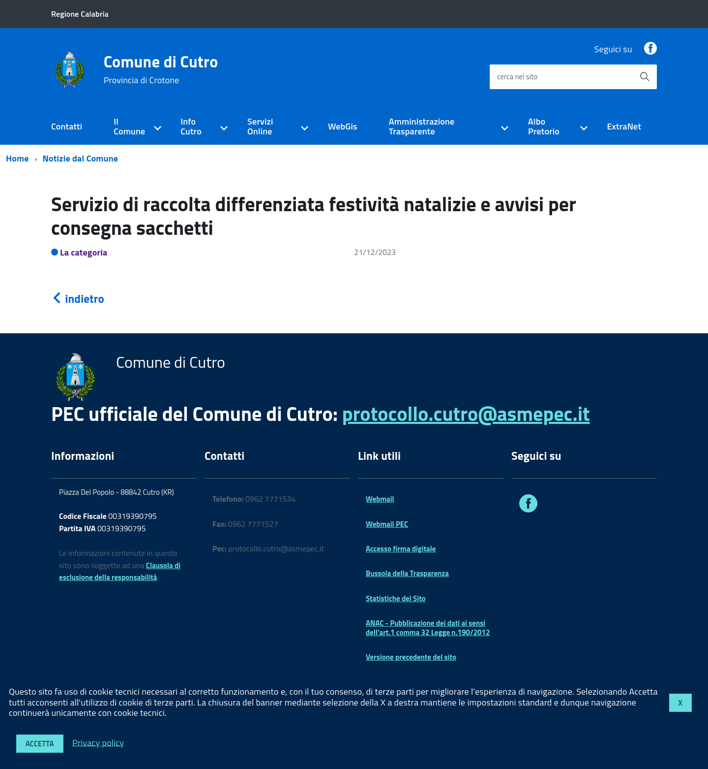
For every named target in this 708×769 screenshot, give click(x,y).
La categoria (84, 252)
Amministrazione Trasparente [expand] (422, 126)
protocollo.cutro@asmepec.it (466, 414)
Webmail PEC (387, 524)
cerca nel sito (517, 76)
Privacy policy (98, 742)
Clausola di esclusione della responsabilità (119, 571)
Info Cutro (191, 126)
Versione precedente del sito (411, 657)
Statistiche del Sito (396, 598)
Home (17, 158)
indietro (77, 298)
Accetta (40, 743)
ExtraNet (624, 126)
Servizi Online (260, 126)
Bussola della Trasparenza (407, 573)
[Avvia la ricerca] (644, 76)
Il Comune (129, 126)
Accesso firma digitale (401, 548)
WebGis (342, 126)
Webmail (380, 499)
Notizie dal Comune (80, 158)
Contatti (66, 126)
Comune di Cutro (161, 69)
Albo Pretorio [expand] (544, 126)
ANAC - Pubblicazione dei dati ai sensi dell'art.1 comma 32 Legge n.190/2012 (428, 627)
